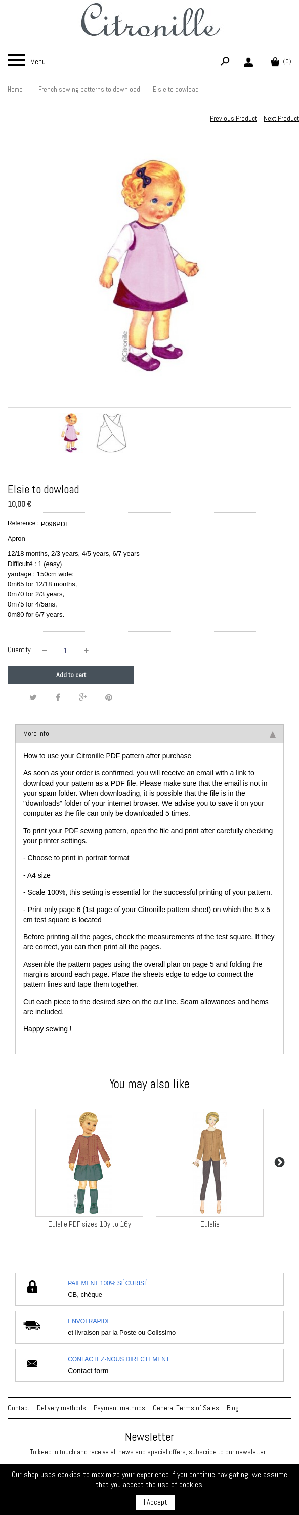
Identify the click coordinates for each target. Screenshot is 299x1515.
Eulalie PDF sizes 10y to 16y (89, 1224)
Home (15, 89)
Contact (18, 1407)
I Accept (155, 1502)
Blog (233, 1407)
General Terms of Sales (186, 1407)
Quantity (19, 649)
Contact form (88, 1371)
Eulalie (210, 1224)
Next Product (281, 118)
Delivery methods (61, 1407)
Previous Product (233, 118)
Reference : (23, 523)
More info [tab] (149, 733)
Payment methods (119, 1407)
